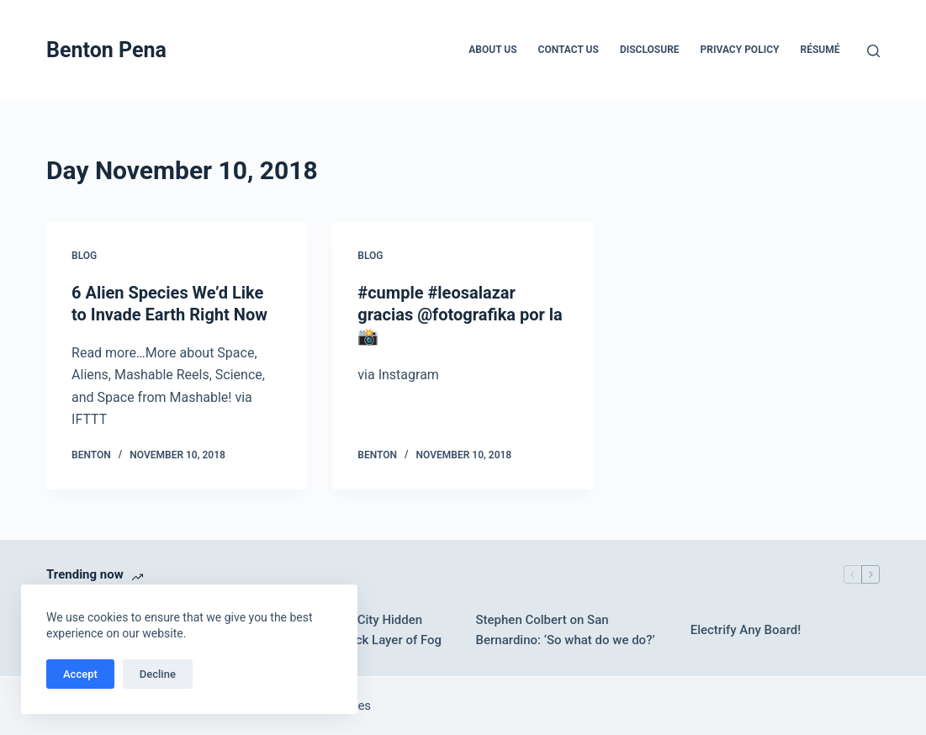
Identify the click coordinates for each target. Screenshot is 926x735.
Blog (84, 256)
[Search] (873, 51)
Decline (158, 674)
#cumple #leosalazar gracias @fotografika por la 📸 (459, 314)
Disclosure (650, 50)
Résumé (819, 50)
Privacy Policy (740, 50)
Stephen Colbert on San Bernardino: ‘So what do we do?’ (564, 630)
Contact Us (568, 50)
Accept (80, 674)
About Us (492, 50)
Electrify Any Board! (746, 629)
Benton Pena (106, 50)
